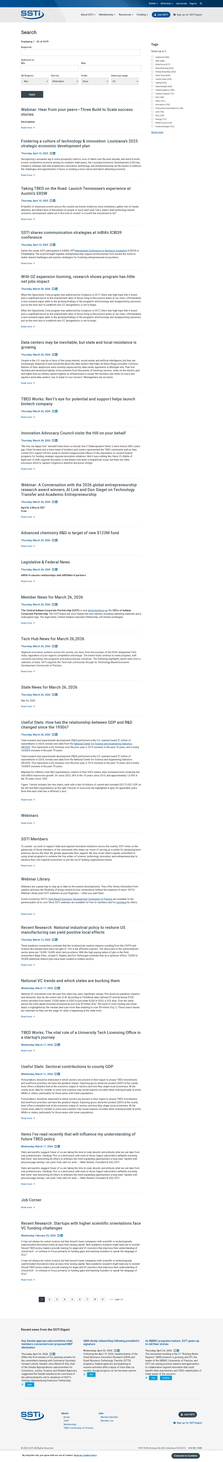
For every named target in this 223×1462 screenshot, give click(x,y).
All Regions (27, 75)
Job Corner (181, 3)
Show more (157, 132)
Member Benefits (109, 1417)
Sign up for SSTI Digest (189, 14)
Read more (28, 127)
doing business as (98, 610)
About (64, 1413)
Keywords (26, 47)
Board (67, 1417)
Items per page (119, 75)
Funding (142, 14)
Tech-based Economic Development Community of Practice (80, 899)
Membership (107, 14)
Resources (126, 14)
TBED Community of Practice (78, 1428)
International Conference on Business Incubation (100, 250)
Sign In (193, 3)
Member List (107, 1420)
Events (153, 3)
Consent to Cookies (185, 1455)
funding (165, 1378)
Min (23, 63)
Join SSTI (162, 14)
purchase (121, 902)
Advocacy (167, 3)
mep (30, 1384)
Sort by (55, 75)
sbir (91, 1374)
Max (83, 63)
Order (84, 75)
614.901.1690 (195, 1448)
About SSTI (88, 14)
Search (200, 3)
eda (153, 1378)
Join (100, 1413)
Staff (66, 1420)
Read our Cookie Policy (85, 1455)
